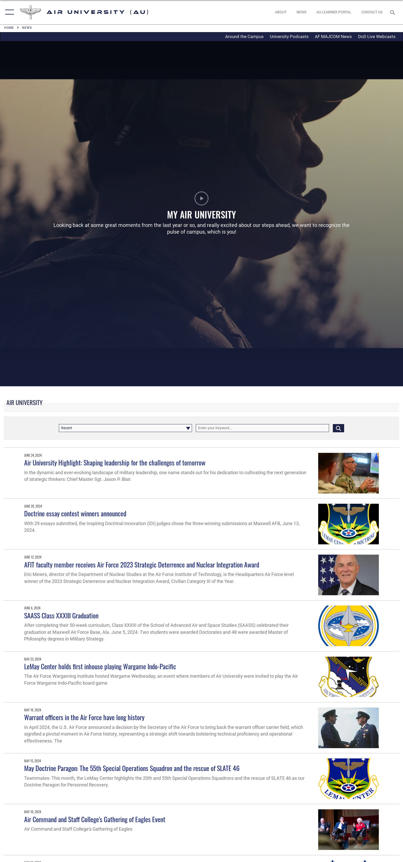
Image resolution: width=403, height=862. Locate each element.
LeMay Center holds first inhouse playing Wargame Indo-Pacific (100, 666)
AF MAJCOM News (333, 36)
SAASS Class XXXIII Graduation (61, 615)
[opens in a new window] (334, 12)
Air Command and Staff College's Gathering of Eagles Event (94, 819)
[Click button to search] (338, 428)
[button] (8, 12)
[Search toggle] (393, 12)
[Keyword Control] (262, 428)
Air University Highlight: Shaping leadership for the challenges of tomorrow (114, 462)
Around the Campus (244, 36)
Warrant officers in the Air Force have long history (84, 717)
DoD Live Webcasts (377, 36)
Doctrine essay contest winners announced (75, 513)
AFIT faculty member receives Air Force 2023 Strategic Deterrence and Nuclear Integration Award (141, 564)
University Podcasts (289, 36)
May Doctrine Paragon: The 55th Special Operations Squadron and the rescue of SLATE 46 (132, 768)
